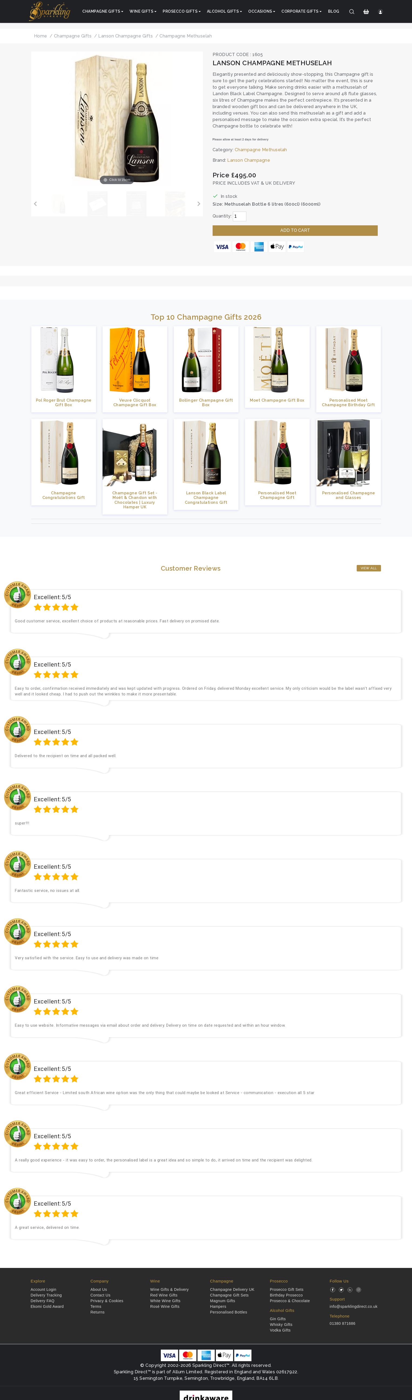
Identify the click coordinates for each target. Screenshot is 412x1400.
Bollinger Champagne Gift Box (206, 402)
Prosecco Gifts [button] (180, 11)
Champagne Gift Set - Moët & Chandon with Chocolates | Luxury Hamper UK (135, 500)
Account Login (43, 1289)
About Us (98, 1289)
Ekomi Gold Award (47, 1306)
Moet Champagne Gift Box (277, 400)
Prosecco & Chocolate (290, 1301)
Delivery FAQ (43, 1301)
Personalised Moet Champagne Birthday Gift (348, 402)
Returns (97, 1312)
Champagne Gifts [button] (101, 11)
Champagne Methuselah (261, 149)
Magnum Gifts (222, 1301)
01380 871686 (343, 1323)
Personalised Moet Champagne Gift (277, 495)
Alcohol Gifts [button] (223, 11)
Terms (95, 1306)
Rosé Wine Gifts (165, 1306)
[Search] (351, 11)
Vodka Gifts (280, 1330)
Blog (333, 11)
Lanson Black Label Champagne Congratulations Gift (206, 498)
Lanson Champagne (248, 160)
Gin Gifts (278, 1319)
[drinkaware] (206, 1397)
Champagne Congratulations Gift (63, 495)
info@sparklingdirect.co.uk (353, 1306)
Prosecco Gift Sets (287, 1289)
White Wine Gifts (165, 1301)
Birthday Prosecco (286, 1295)
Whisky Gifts (281, 1324)
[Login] (380, 11)
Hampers (218, 1306)
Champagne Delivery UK (232, 1289)
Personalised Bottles (228, 1312)
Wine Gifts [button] (141, 11)
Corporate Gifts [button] (300, 11)
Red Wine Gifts (164, 1295)
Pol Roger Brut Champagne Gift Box (63, 402)
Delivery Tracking (46, 1295)
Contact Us (100, 1295)
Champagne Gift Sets (229, 1295)
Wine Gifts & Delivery (169, 1289)
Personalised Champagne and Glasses (348, 495)
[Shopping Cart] (366, 11)
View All (369, 568)
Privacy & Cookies (106, 1301)
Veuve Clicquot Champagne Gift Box (134, 402)
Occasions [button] (260, 11)
